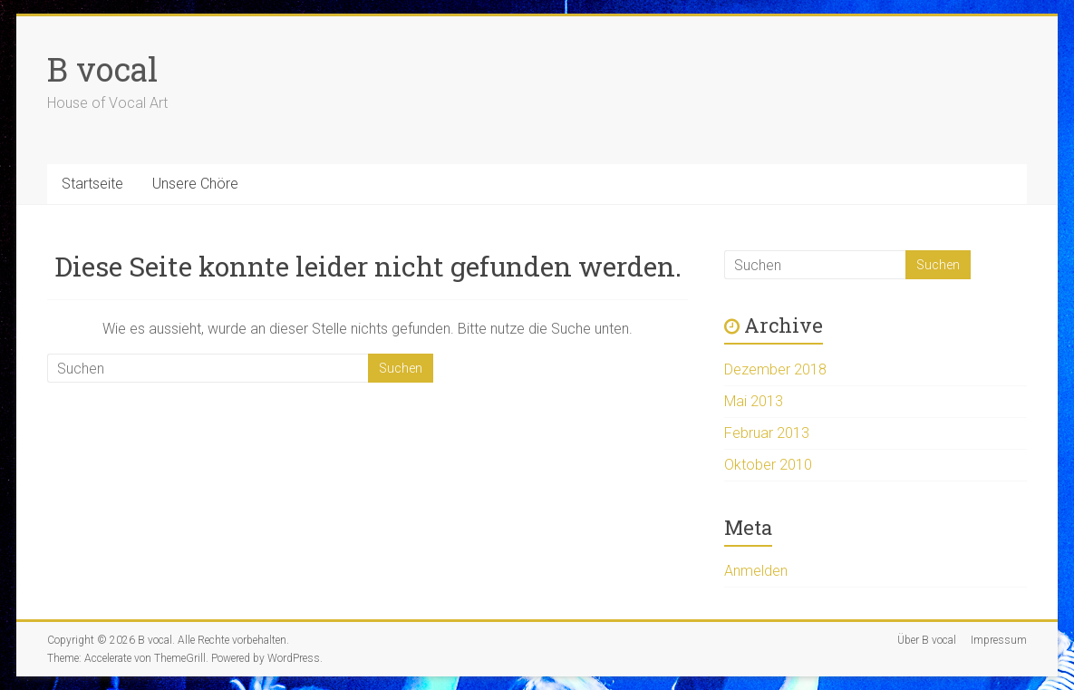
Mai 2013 (753, 401)
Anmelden (756, 570)
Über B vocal (926, 640)
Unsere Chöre (195, 183)
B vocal (102, 69)
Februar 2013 (766, 433)
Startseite (92, 183)
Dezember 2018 (775, 369)
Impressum (999, 640)
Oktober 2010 (768, 464)
